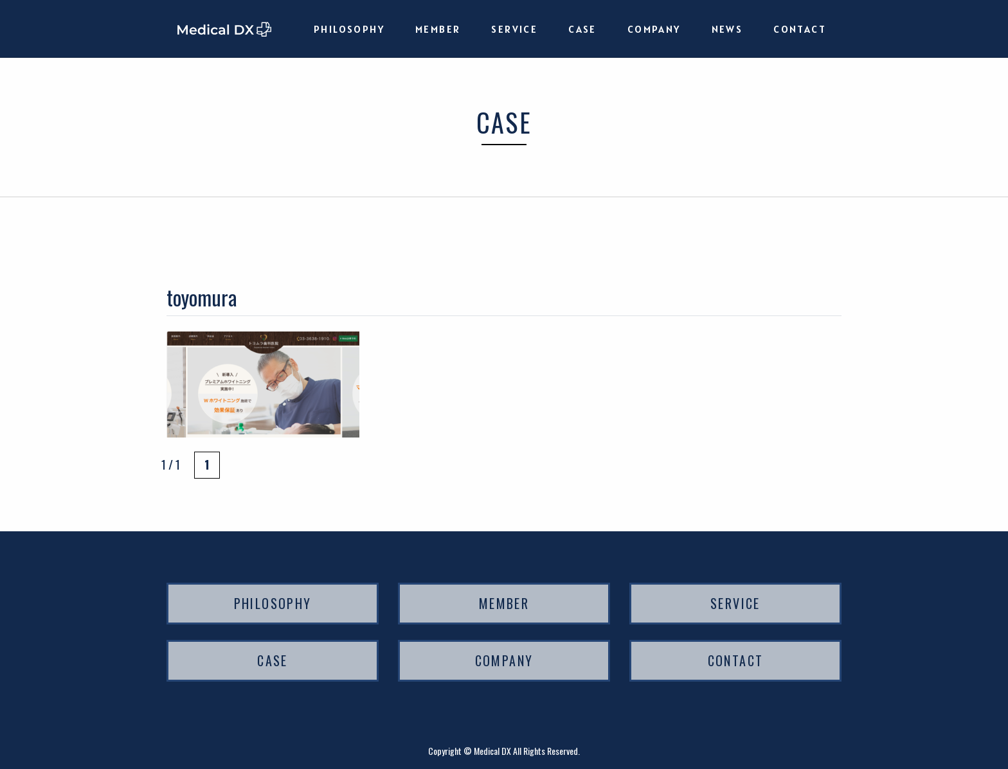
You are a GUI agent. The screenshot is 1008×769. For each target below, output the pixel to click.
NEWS (727, 28)
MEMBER (437, 28)
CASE (582, 28)
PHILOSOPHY (349, 28)
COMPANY (654, 28)
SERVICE (514, 28)
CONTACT (799, 28)
